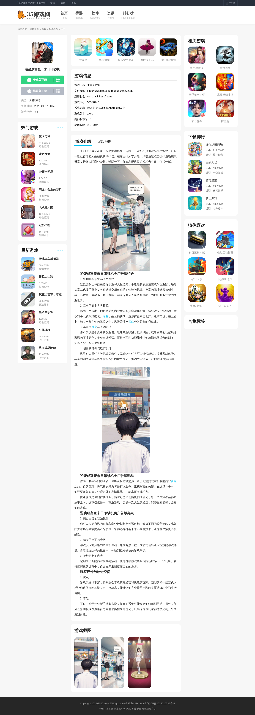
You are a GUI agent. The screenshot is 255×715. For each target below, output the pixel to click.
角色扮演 (53, 29)
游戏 (44, 29)
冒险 (174, 481)
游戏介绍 (83, 141)
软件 (95, 13)
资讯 (110, 13)
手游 (79, 13)
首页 (64, 13)
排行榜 (128, 13)
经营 (105, 316)
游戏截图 (104, 141)
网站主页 (34, 29)
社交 (94, 327)
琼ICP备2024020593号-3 (161, 703)
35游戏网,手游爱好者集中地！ (33, 3)
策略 (131, 321)
